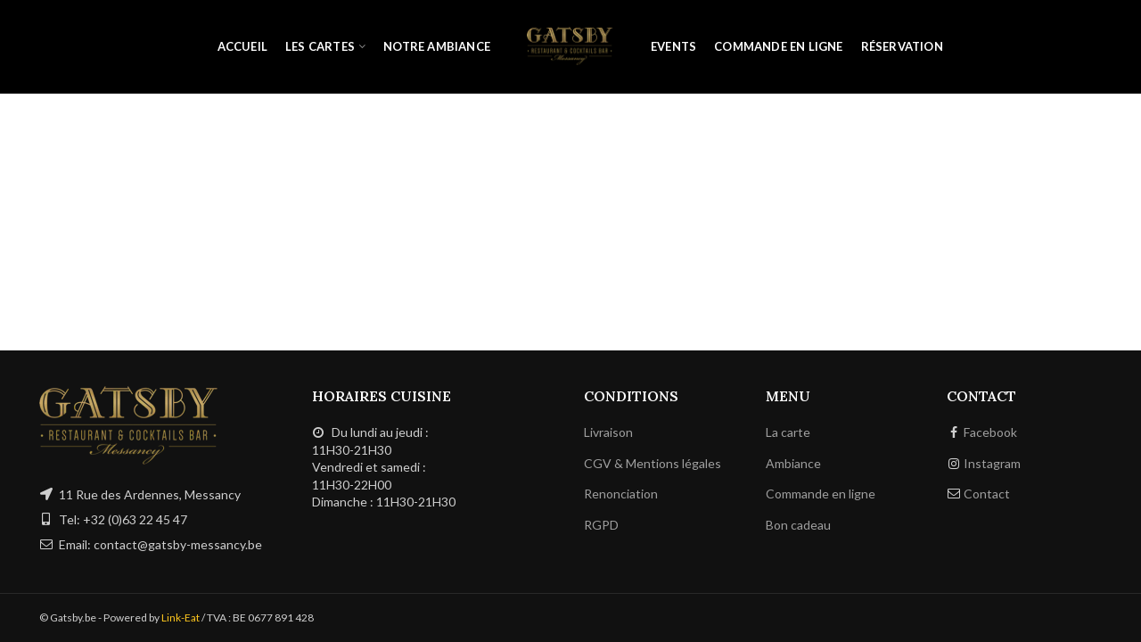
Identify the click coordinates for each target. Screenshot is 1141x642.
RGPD (601, 524)
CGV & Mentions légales (652, 463)
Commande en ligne (820, 493)
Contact (987, 493)
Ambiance (793, 463)
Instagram (992, 463)
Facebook (990, 432)
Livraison (608, 432)
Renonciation (621, 493)
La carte (788, 432)
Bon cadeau (798, 524)
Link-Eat (180, 617)
